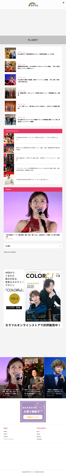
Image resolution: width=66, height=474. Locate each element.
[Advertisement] (33, 22)
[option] (33, 377)
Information (39, 439)
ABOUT (5, 434)
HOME (5, 431)
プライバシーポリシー (9, 439)
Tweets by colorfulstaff (10, 252)
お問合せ (6, 436)
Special (38, 434)
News (38, 431)
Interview (39, 436)
